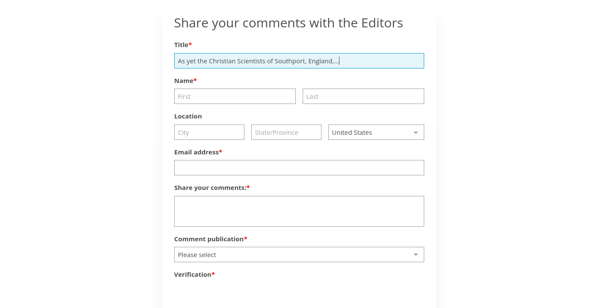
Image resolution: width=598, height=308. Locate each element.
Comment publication (209, 238)
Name (183, 80)
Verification (192, 274)
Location (188, 116)
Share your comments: (210, 187)
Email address (196, 152)
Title (181, 44)
